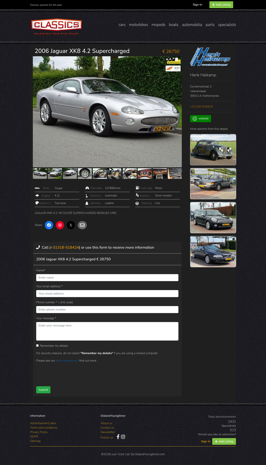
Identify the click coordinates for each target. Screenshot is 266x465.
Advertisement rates (43, 423)
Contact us (107, 428)
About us (106, 423)
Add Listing (221, 4)
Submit (43, 390)
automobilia (192, 24)
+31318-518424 (65, 247)
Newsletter (108, 432)
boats (174, 24)
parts (210, 24)
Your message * (46, 318)
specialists (227, 24)
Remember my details (54, 346)
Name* (40, 270)
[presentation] (101, 373)
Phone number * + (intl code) (54, 302)
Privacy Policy (39, 432)
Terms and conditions (43, 428)
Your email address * (49, 286)
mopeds (158, 24)
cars (122, 24)
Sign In (197, 5)
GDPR (34, 437)
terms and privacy (67, 361)
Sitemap (35, 441)
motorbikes (138, 24)
